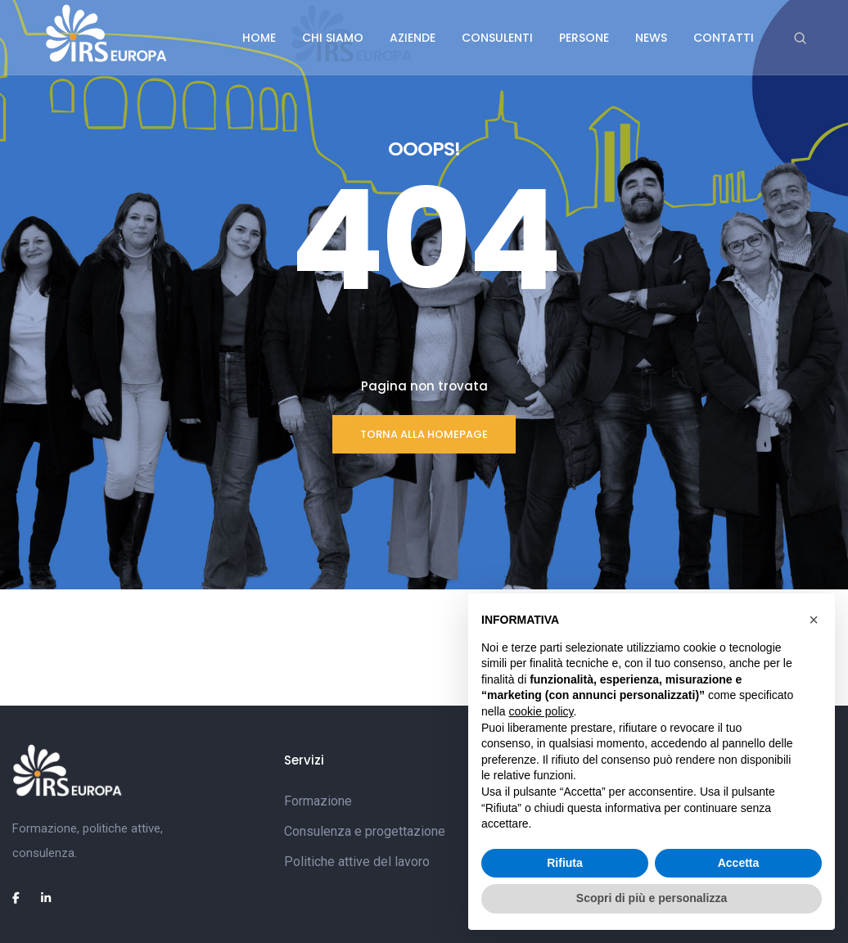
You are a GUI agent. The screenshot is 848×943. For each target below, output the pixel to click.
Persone (584, 37)
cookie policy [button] (540, 711)
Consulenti (497, 37)
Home (259, 37)
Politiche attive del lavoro (357, 861)
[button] (814, 620)
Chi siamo (332, 37)
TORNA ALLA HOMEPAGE (424, 434)
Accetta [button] (739, 862)
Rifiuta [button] (565, 862)
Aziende (412, 37)
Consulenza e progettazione (364, 831)
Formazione (318, 801)
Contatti (723, 37)
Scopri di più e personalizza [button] (651, 898)
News (651, 37)
